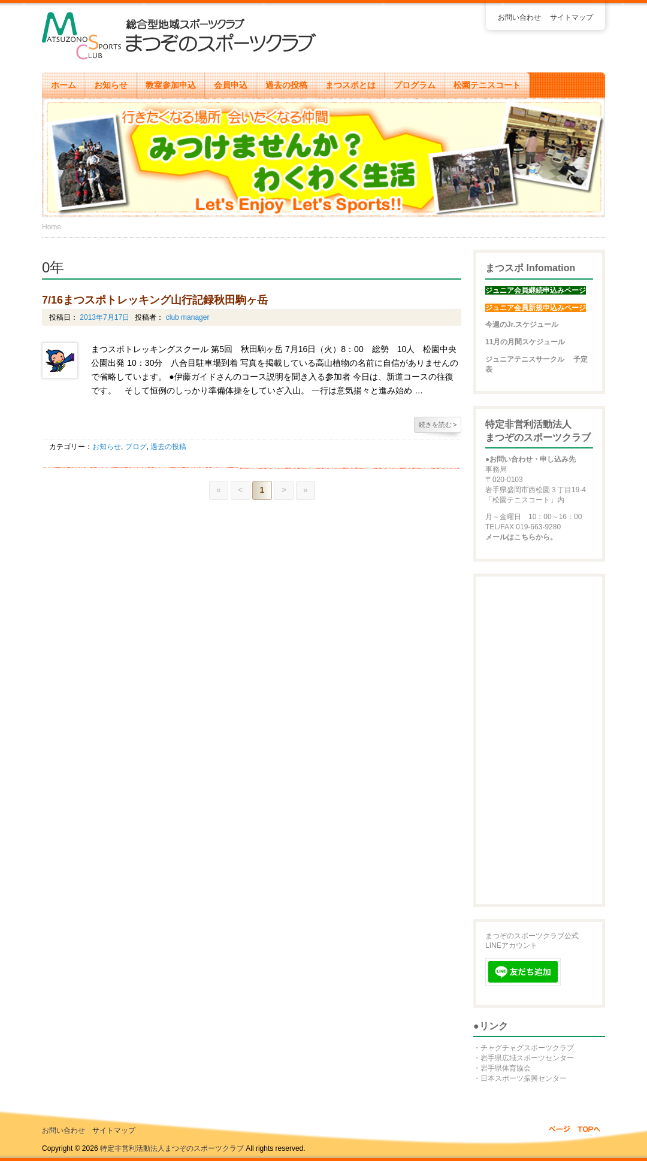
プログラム (415, 85)
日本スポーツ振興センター (523, 1078)
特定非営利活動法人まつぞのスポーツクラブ (172, 1148)
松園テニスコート (487, 85)
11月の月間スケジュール (525, 342)
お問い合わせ (519, 17)
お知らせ (111, 85)
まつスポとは (350, 85)
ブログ (136, 446)
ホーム (63, 85)
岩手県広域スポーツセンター (527, 1058)
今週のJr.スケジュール (521, 324)
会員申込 (230, 85)
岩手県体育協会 (505, 1068)
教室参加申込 (171, 85)
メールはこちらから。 (521, 537)
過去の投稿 (286, 85)
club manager (186, 317)
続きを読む (438, 424)
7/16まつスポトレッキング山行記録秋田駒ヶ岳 (155, 300)
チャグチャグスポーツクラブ (527, 1048)
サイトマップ (571, 17)
